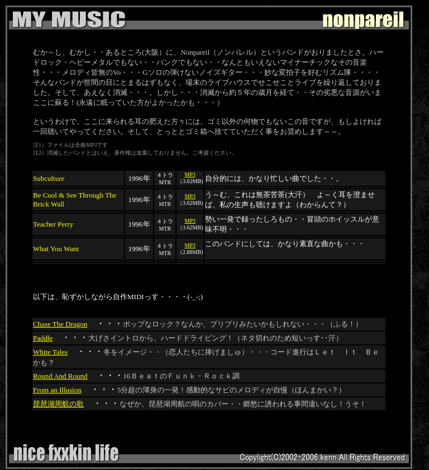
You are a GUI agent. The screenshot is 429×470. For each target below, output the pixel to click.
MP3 (190, 174)
